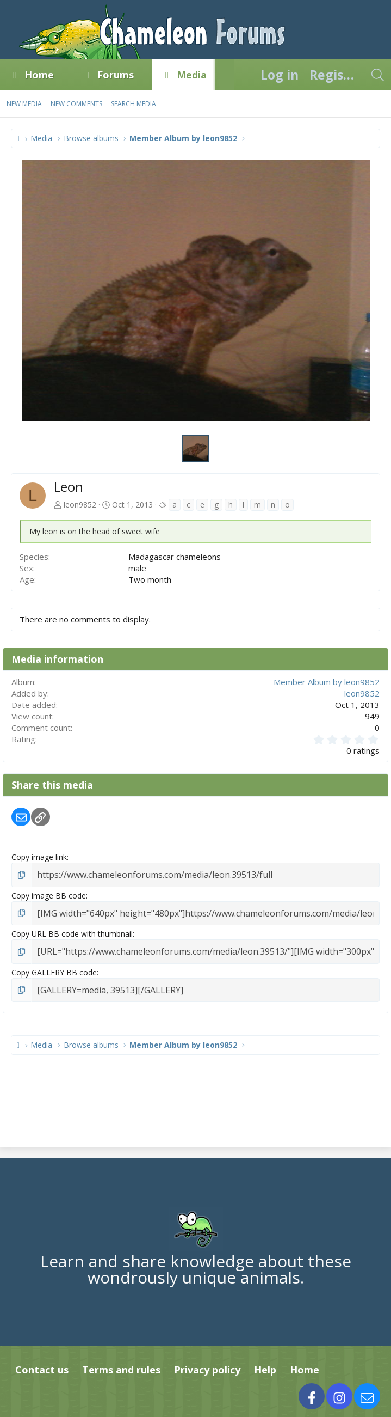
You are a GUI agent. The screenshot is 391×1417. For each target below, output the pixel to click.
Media (192, 74)
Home (39, 74)
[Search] (377, 74)
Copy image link (39, 857)
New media (24, 103)
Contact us (42, 1363)
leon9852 (80, 504)
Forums (115, 74)
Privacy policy (207, 1363)
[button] (63, 74)
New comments (76, 103)
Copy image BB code (48, 894)
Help (265, 1363)
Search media (133, 103)
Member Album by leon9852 (327, 681)
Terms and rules (121, 1363)
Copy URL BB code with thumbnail (72, 931)
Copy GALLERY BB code (54, 967)
